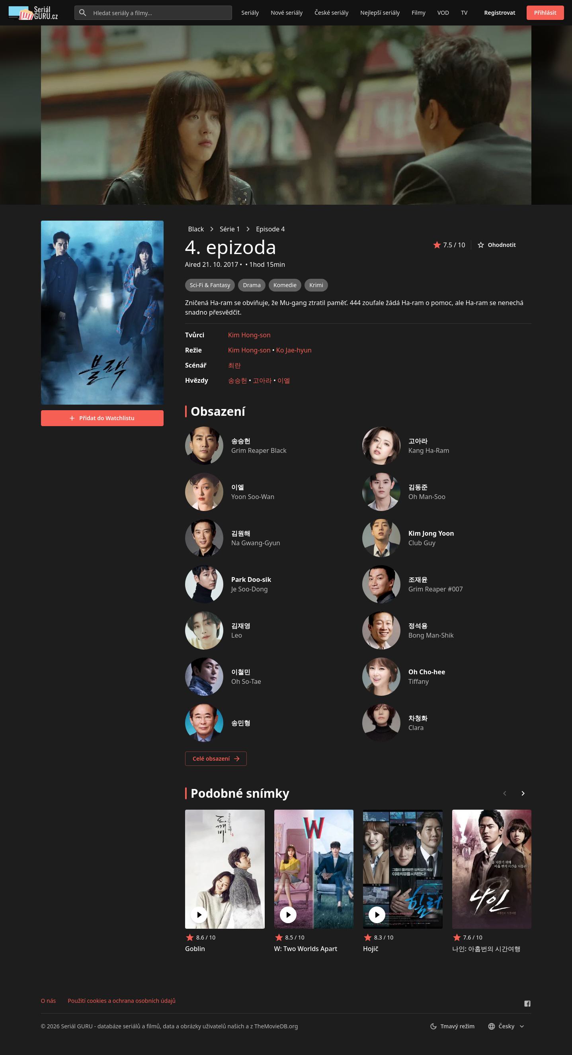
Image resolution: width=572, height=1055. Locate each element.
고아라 (262, 380)
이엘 (283, 380)
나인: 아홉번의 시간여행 (486, 948)
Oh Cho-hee (426, 671)
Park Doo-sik (251, 579)
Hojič (370, 948)
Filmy (419, 12)
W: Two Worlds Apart (305, 948)
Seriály (250, 12)
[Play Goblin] (199, 914)
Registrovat (499, 12)
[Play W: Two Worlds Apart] (287, 914)
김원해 (240, 533)
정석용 (418, 625)
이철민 (240, 671)
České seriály (331, 12)
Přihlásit (545, 12)
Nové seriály (287, 12)
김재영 (240, 625)
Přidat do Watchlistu (101, 418)
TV (464, 12)
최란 (234, 365)
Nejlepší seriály (380, 12)
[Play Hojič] (377, 914)
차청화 (418, 718)
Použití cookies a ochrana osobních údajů (122, 1000)
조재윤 (418, 579)
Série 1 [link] (230, 229)
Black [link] (196, 229)
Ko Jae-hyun (293, 350)
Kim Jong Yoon (431, 533)
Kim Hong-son (249, 335)
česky (507, 1026)
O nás (48, 1000)
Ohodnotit (496, 245)
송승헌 (237, 380)
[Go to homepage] (34, 13)
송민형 (240, 722)
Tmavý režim (452, 1026)
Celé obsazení (217, 759)
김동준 (418, 487)
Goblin (195, 948)
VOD (443, 12)
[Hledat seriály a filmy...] (153, 13)
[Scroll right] (523, 793)
